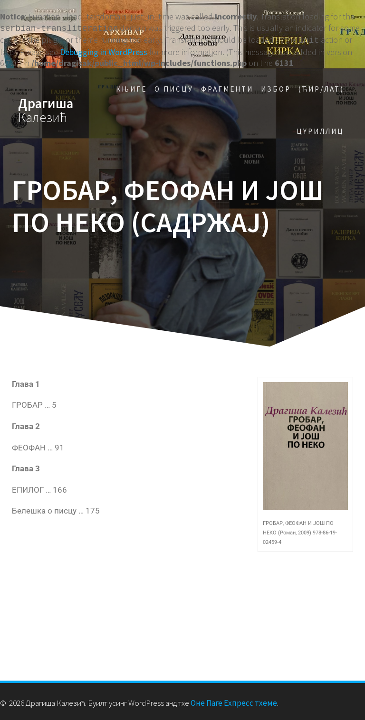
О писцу (173, 87)
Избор (276, 87)
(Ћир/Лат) (321, 87)
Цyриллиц (320, 129)
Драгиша (45, 108)
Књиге (131, 87)
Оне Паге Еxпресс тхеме (234, 701)
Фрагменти (227, 87)
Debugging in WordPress (103, 50)
